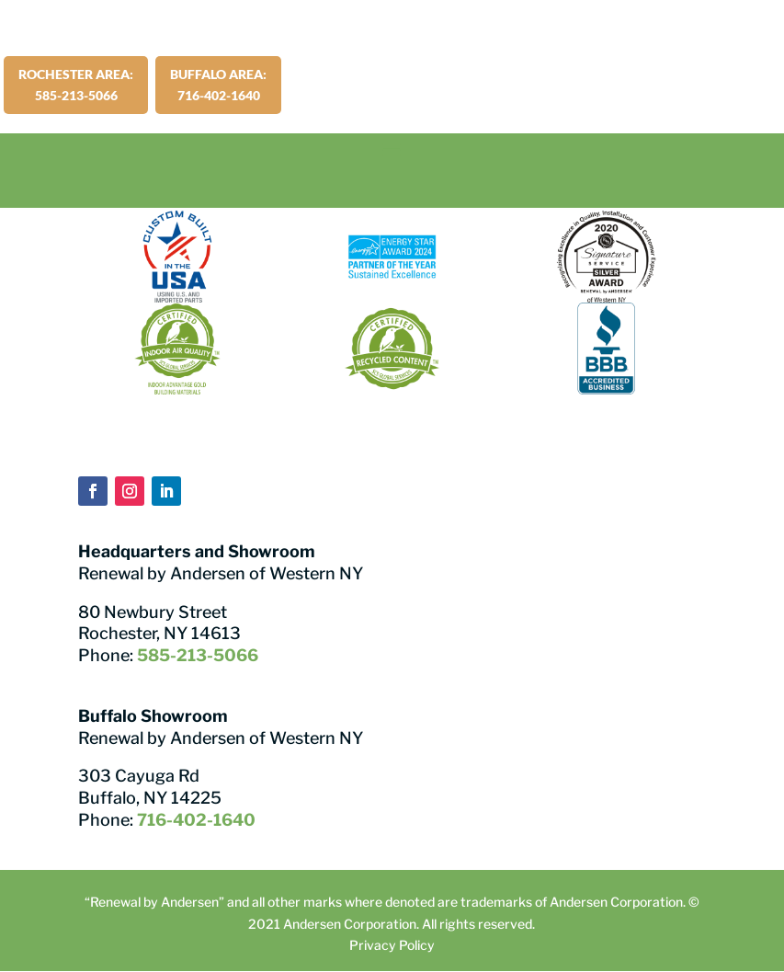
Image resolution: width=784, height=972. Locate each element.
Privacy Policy (392, 945)
